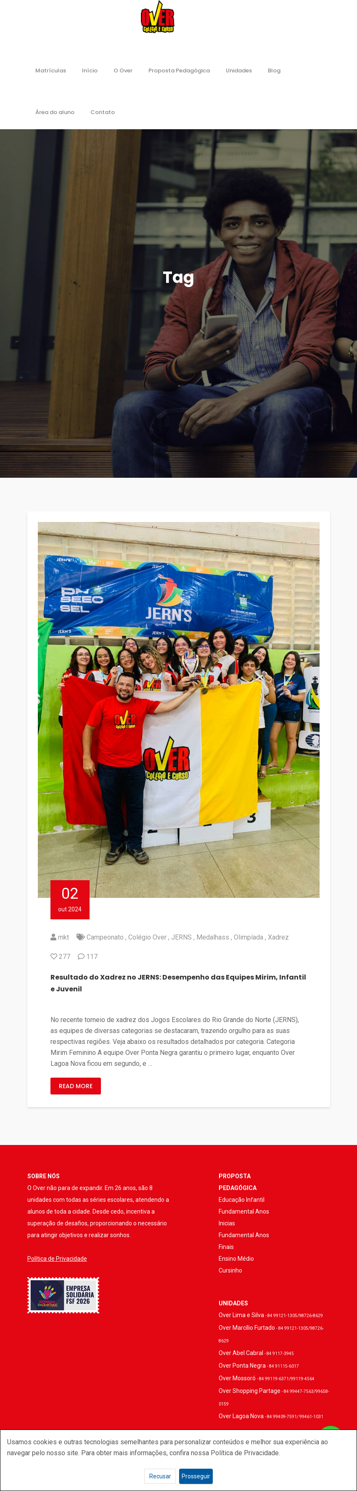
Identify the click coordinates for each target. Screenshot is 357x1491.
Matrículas (50, 71)
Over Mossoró (267, 1378)
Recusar (160, 1476)
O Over (123, 71)
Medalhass (212, 937)
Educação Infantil (241, 1199)
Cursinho (230, 1270)
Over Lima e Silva (271, 1315)
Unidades (239, 71)
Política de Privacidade (57, 1258)
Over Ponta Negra (259, 1365)
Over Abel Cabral (256, 1353)
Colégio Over (147, 937)
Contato (102, 112)
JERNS (181, 937)
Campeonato (105, 937)
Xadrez (278, 937)
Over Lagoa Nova (271, 1416)
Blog (274, 71)
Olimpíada (248, 937)
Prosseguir (196, 1476)
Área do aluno (54, 112)
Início (90, 71)
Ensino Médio (236, 1258)
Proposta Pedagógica (179, 71)
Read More (76, 1086)
